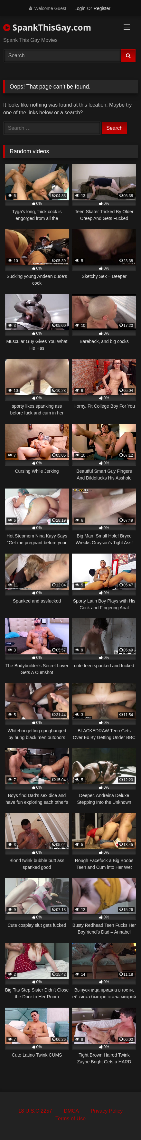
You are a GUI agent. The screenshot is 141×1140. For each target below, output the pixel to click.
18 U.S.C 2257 (35, 1111)
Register (102, 8)
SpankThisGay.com (47, 27)
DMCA (71, 1111)
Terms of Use (70, 1118)
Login (79, 8)
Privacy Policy (107, 1111)
